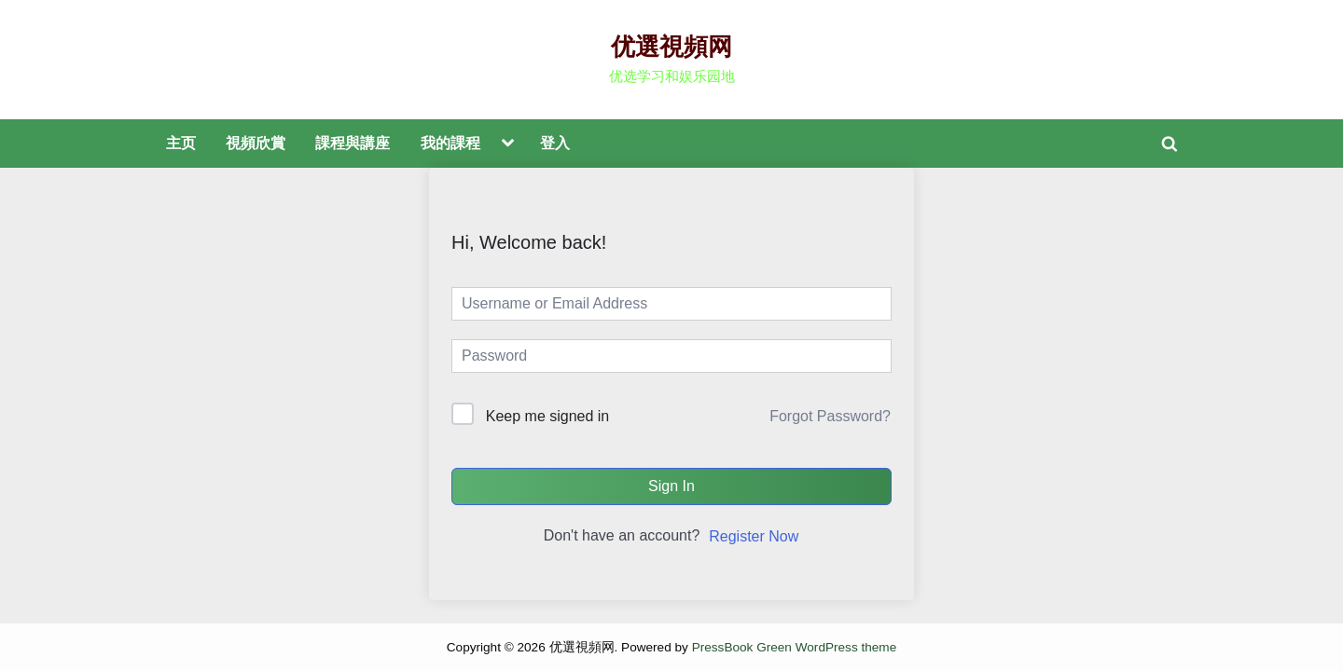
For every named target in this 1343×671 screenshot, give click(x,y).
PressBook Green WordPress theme (794, 647)
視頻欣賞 (255, 142)
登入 (555, 142)
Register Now (753, 536)
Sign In (671, 486)
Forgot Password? (830, 416)
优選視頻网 (671, 47)
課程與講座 (352, 142)
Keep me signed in (548, 416)
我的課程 (450, 142)
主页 (181, 142)
